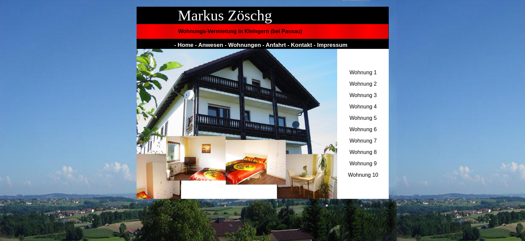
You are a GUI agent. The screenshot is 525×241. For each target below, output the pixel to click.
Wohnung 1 (363, 72)
